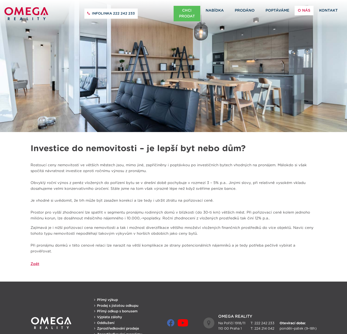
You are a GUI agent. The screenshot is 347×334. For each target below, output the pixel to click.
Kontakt (328, 10)
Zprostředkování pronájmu (119, 332)
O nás (304, 10)
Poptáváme (277, 10)
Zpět (35, 261)
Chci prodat (187, 13)
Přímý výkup (107, 298)
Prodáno (245, 10)
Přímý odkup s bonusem (117, 309)
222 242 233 (113, 14)
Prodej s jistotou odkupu (117, 303)
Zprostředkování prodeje (118, 326)
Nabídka (215, 10)
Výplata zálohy (109, 315)
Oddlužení (105, 320)
